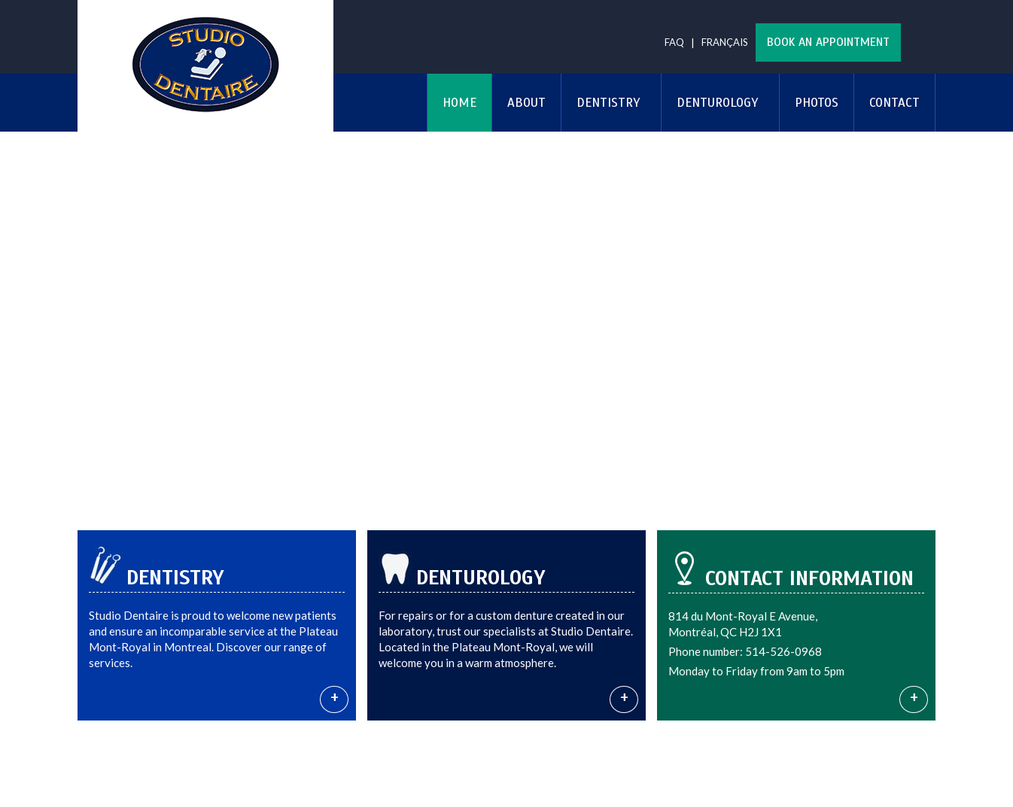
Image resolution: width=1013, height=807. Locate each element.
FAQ (674, 42)
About (526, 103)
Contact (894, 103)
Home (459, 103)
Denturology (717, 103)
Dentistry (608, 103)
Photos (816, 103)
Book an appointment (828, 42)
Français (724, 42)
